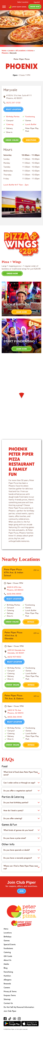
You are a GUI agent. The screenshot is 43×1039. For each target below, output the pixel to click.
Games (7, 940)
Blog (5, 968)
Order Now (35, 7)
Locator (11, 50)
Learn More (21, 312)
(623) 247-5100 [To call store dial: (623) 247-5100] (13, 102)
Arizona (30, 50)
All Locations (21, 50)
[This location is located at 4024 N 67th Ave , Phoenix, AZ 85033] (23, 588)
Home (4, 50)
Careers (7, 987)
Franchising (8, 972)
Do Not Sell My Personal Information (19, 1007)
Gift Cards (8, 956)
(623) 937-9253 (14, 657)
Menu (6, 929)
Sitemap (7, 999)
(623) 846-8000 (14, 594)
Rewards (7, 983)
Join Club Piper (10, 1011)
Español (37, 2)
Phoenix (5, 53)
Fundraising (30, 116)
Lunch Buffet (30, 124)
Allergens (7, 980)
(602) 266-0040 (14, 717)
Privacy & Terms (10, 991)
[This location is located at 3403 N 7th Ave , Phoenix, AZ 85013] (23, 711)
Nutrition (7, 976)
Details (30, 622)
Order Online (12, 140)
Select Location (22, 2)
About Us (7, 960)
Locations (8, 933)
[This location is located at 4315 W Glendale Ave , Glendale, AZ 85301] (23, 651)
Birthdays (7, 936)
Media (6, 964)
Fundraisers (8, 948)
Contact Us (8, 1003)
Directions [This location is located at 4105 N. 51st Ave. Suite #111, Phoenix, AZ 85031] (31, 140)
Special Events (10, 944)
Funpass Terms (10, 995)
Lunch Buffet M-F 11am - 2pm (16, 185)
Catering (9, 124)
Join (21, 891)
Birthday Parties (12, 116)
